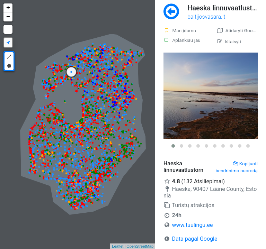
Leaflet (117, 246)
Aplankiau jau (182, 40)
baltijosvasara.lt (206, 16)
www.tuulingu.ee (192, 225)
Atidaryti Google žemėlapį (241, 30)
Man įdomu (179, 30)
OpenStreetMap (139, 246)
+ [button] (8, 8)
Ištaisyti (229, 41)
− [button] (8, 17)
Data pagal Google (195, 239)
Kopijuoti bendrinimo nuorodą (236, 167)
